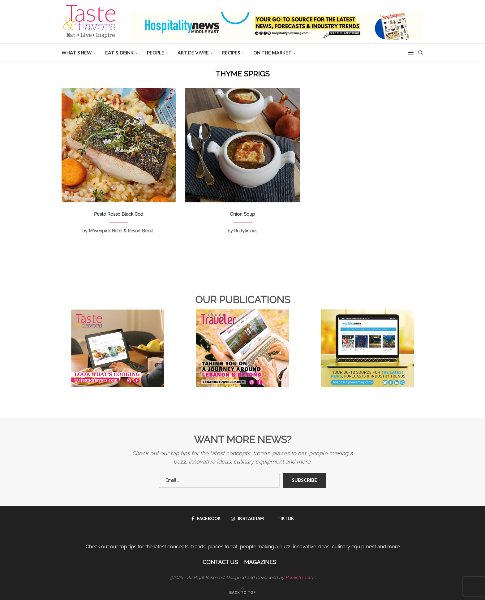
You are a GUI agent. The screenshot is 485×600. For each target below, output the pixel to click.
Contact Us (220, 562)
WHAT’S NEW (77, 52)
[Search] (420, 53)
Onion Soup (242, 214)
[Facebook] (206, 519)
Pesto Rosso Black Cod (118, 214)
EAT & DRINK (119, 52)
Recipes (231, 52)
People (155, 52)
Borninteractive (300, 577)
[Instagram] (247, 519)
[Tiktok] (284, 519)
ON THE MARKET (272, 52)
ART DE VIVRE (193, 52)
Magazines (260, 562)
